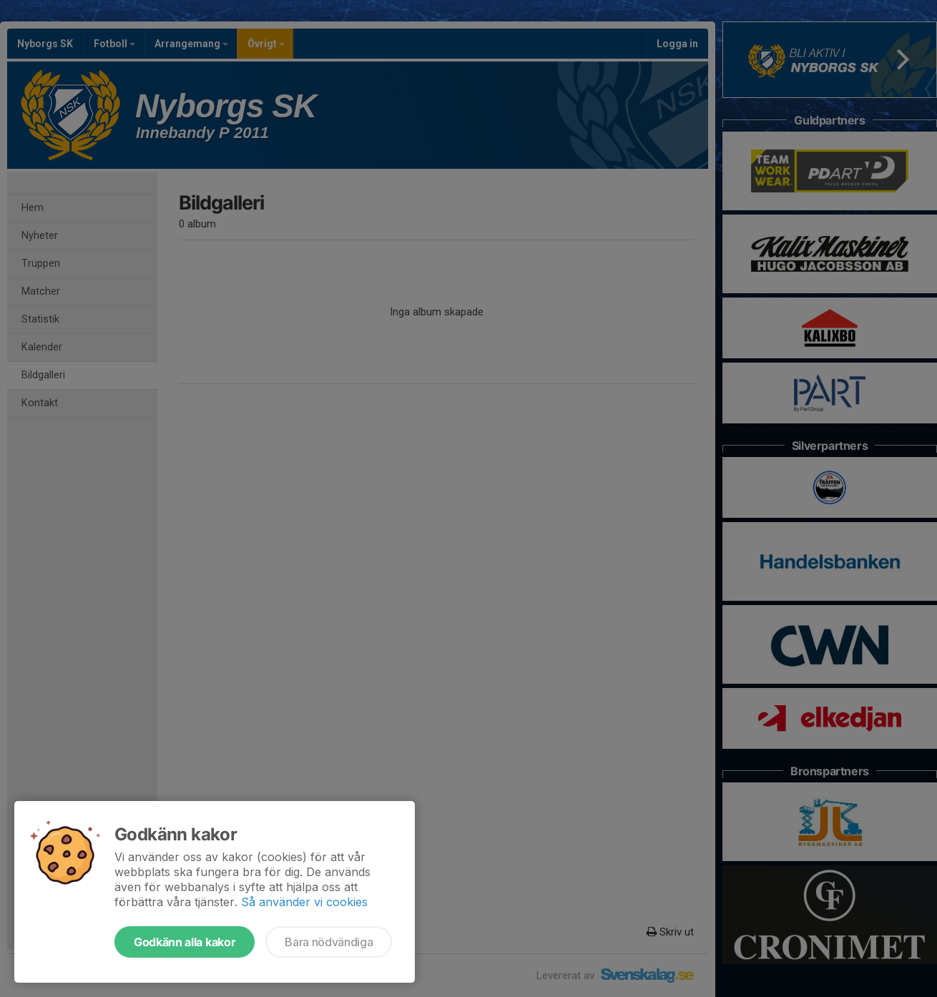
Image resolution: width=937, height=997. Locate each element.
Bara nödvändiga (329, 942)
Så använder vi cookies (304, 902)
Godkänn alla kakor (184, 942)
